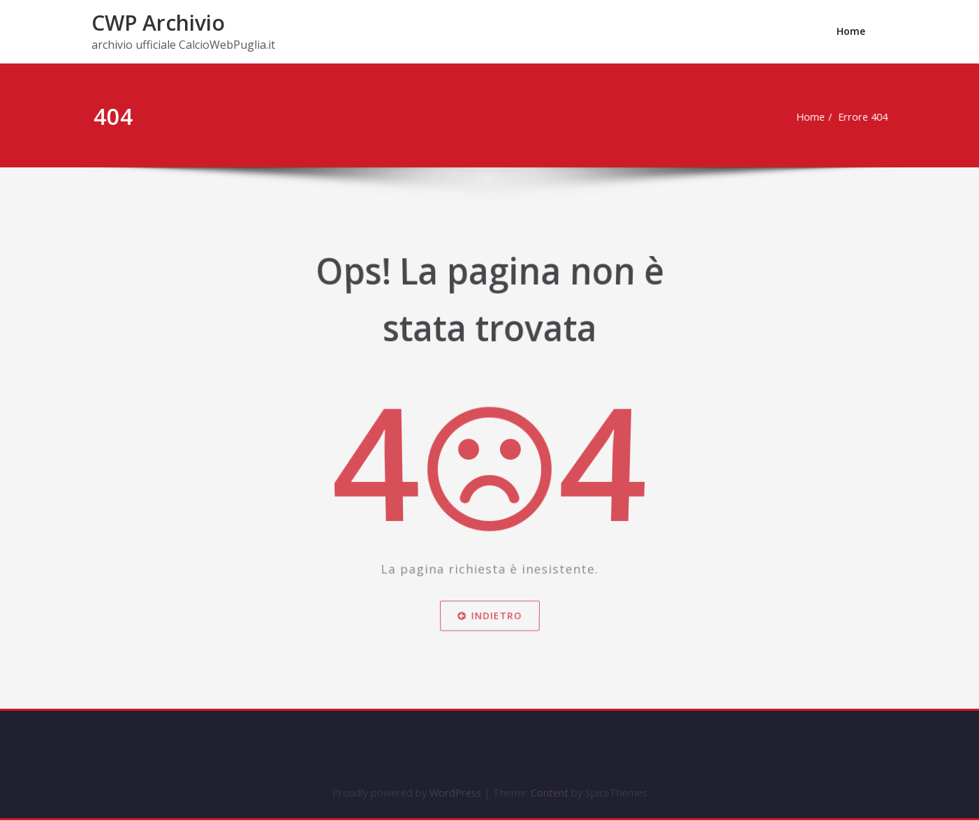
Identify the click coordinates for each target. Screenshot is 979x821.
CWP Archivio (158, 22)
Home (851, 31)
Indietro (489, 624)
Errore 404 (865, 117)
